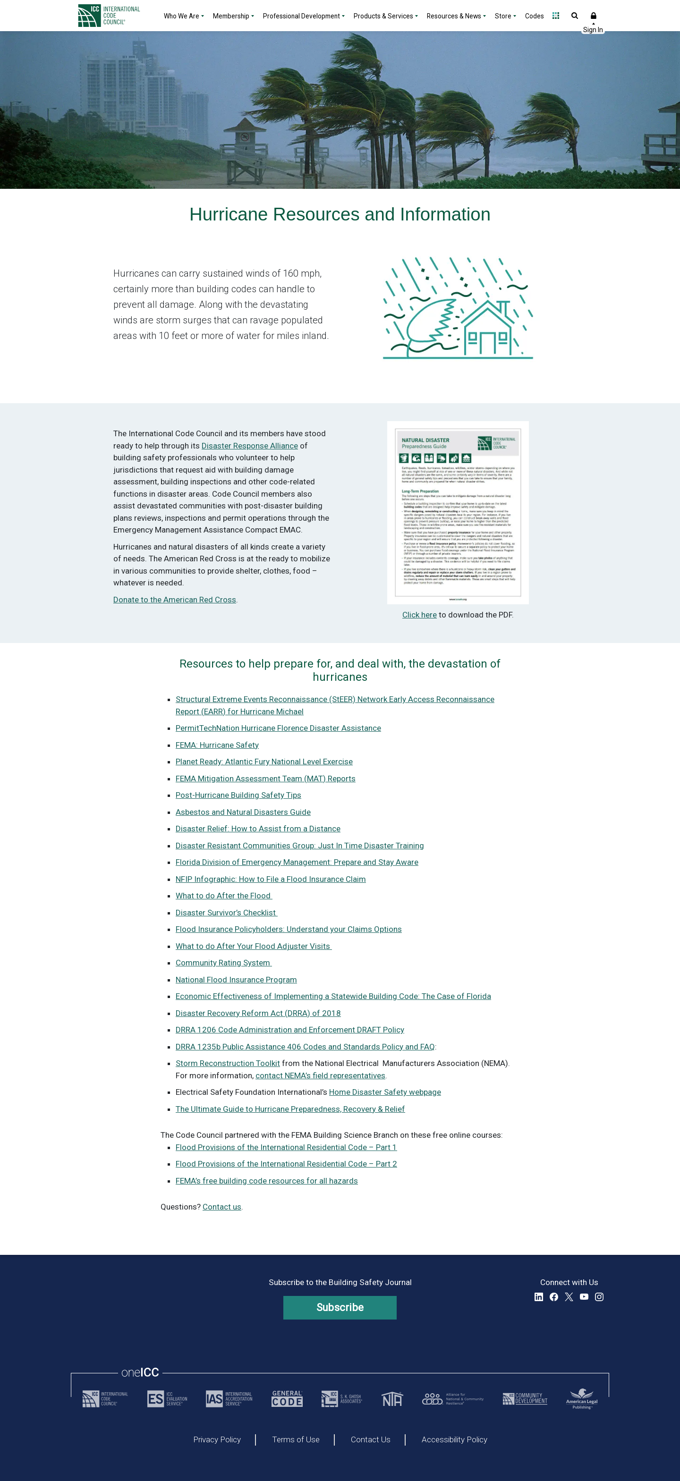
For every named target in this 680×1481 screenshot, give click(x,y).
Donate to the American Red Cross (174, 599)
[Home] (115, 15)
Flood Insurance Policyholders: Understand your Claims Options (289, 929)
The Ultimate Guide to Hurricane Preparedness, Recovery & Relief (290, 1109)
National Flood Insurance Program (236, 979)
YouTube (584, 1297)
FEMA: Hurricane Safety (217, 745)
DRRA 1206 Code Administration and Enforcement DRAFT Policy (290, 1029)
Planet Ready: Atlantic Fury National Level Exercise (264, 761)
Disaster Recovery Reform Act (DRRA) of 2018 (258, 1013)
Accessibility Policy (454, 1440)
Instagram (599, 1297)
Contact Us (371, 1440)
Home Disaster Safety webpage (385, 1092)
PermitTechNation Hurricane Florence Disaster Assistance (278, 728)
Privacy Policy (217, 1440)
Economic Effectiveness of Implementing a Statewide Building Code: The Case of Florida (333, 996)
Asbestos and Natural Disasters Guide (243, 812)
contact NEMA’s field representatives (320, 1075)
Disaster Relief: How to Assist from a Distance (258, 828)
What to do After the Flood (224, 895)
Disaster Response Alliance (250, 445)
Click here (419, 614)
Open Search (574, 15)
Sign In (593, 15)
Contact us (222, 1206)
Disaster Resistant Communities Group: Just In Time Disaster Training (300, 845)
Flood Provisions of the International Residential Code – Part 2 (286, 1163)
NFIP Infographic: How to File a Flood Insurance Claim (271, 879)
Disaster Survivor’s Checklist (227, 912)
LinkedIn (538, 1297)
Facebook (554, 1297)
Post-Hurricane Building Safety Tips (238, 795)
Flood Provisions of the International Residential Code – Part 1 (286, 1147)
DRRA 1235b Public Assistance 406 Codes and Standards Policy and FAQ (305, 1046)
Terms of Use (296, 1440)
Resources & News (454, 16)
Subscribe (340, 1307)
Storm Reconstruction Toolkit (228, 1063)
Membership (231, 16)
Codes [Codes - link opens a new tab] (534, 16)
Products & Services (383, 16)
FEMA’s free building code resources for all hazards (267, 1180)
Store (503, 16)
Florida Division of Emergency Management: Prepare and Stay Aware (297, 862)
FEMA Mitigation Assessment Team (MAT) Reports (266, 778)
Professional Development (301, 16)
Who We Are (181, 16)
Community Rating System (224, 962)
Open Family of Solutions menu (555, 15)
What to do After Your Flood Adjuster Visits (254, 946)
